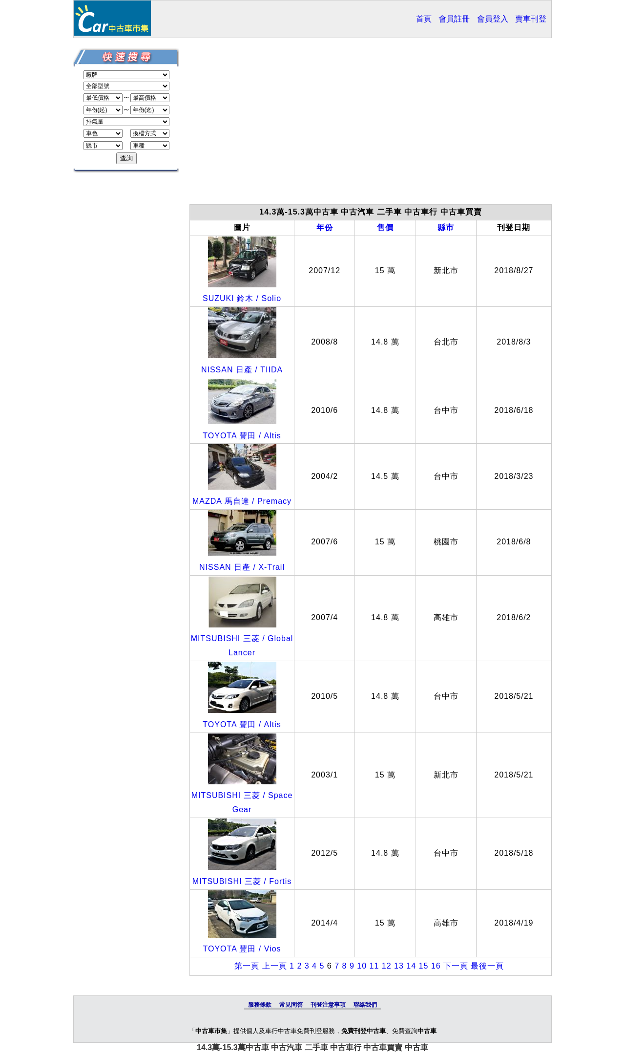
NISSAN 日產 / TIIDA (242, 370)
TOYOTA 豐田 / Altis (242, 435)
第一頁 (246, 966)
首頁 (424, 19)
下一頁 (455, 966)
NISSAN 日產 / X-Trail (242, 567)
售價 (385, 227)
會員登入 (492, 19)
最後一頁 (487, 966)
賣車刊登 (530, 19)
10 (362, 966)
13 (399, 966)
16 (436, 966)
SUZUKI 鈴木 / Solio (242, 298)
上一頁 (274, 966)
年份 (324, 227)
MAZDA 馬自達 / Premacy (242, 501)
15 (423, 966)
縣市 (446, 227)
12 (387, 966)
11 (374, 966)
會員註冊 (454, 19)
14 (411, 966)
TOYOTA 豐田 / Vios (242, 949)
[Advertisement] (370, 126)
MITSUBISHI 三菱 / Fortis (242, 881)
